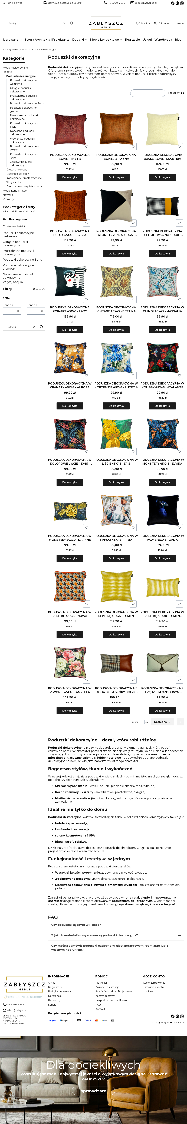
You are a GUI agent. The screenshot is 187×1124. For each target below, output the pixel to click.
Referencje (55, 995)
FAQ (98, 1004)
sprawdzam (93, 1090)
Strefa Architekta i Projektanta (113, 991)
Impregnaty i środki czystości (24, 178)
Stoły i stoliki (13, 182)
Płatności (101, 982)
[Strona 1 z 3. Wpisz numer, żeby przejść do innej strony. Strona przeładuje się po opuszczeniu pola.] (142, 722)
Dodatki (26, 49)
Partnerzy (54, 1000)
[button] (71, 23)
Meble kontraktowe (15, 190)
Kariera (52, 1004)
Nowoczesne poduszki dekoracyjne (18, 276)
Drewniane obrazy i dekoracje (24, 186)
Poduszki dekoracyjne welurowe (18, 234)
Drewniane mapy (16, 169)
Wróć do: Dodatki (14, 226)
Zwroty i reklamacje (107, 987)
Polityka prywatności (60, 991)
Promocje (9, 199)
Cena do (32, 305)
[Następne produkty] (162, 721)
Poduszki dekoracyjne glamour (18, 267)
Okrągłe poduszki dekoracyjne (15, 243)
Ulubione (148, 991)
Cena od (8, 305)
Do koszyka (69, 177)
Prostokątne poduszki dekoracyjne (18, 252)
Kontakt (100, 1009)
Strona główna (10, 49)
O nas (51, 982)
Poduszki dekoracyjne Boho (27, 103)
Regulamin (55, 987)
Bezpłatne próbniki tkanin (111, 1000)
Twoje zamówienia (154, 982)
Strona (135, 722)
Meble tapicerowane (15, 67)
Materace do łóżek (17, 173)
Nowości (8, 194)
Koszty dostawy (105, 995)
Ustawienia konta (153, 987)
